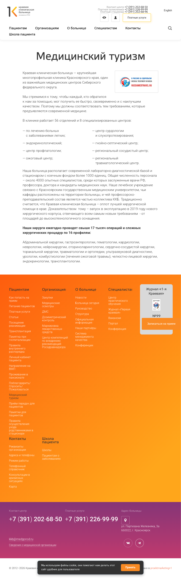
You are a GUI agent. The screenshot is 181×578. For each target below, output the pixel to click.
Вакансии (114, 318)
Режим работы (19, 460)
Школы (46, 450)
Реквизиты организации (17, 448)
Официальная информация (84, 321)
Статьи (13, 317)
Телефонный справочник (17, 467)
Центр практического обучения (118, 301)
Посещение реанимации (17, 324)
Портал (113, 323)
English (168, 10)
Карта (13, 486)
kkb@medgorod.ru (21, 539)
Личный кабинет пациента (20, 358)
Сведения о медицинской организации (32, 545)
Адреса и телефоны (21, 455)
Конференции (84, 345)
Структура (82, 314)
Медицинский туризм (18, 396)
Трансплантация (20, 331)
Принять (130, 567)
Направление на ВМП (19, 367)
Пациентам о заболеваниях (51, 457)
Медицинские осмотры (51, 304)
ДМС (45, 311)
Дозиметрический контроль (54, 318)
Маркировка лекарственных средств (52, 329)
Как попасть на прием (19, 299)
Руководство (83, 308)
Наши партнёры (85, 328)
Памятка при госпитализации (19, 338)
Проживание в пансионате (18, 376)
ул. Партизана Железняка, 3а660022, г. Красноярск (140, 528)
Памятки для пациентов (17, 413)
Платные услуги (136, 18)
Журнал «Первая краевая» (119, 311)
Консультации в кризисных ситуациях (19, 478)
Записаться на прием (161, 324)
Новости (80, 297)
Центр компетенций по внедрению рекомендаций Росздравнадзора (55, 342)
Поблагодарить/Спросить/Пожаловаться (19, 386)
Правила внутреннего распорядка (17, 348)
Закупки (47, 297)
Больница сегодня (87, 303)
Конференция (117, 329)
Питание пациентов (22, 306)
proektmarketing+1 (161, 568)
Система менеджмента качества (84, 337)
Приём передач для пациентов (22, 405)
